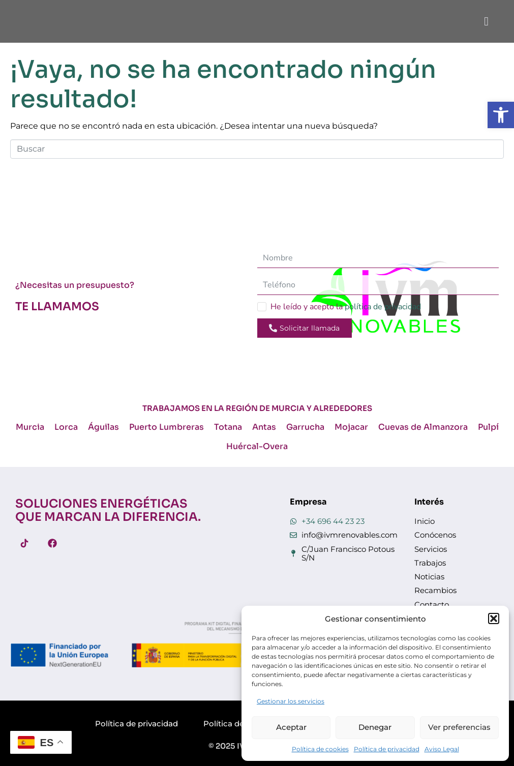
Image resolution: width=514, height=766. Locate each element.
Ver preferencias (459, 727)
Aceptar (291, 727)
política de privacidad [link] (383, 306)
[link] (501, 115)
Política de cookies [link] (320, 749)
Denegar (374, 727)
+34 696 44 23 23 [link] (333, 521)
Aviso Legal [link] (442, 749)
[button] (494, 618)
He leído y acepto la (345, 306)
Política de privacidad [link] (386, 749)
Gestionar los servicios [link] (290, 701)
